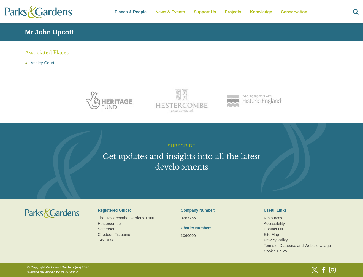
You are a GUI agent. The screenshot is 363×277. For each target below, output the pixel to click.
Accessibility (274, 223)
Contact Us (273, 229)
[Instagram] (332, 270)
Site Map (271, 234)
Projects (233, 11)
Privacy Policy (276, 240)
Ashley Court (42, 62)
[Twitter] (314, 270)
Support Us (205, 11)
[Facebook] (323, 270)
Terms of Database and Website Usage (297, 245)
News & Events (170, 11)
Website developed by (52, 272)
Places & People (131, 11)
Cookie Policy (275, 251)
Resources (273, 218)
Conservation (294, 11)
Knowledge (261, 11)
